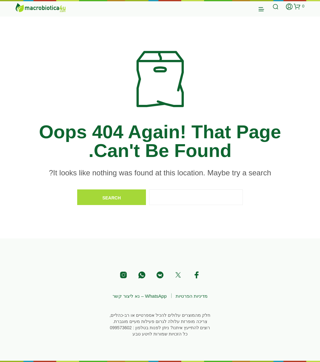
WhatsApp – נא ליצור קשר (139, 296)
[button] (299, 6)
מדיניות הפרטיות (192, 296)
